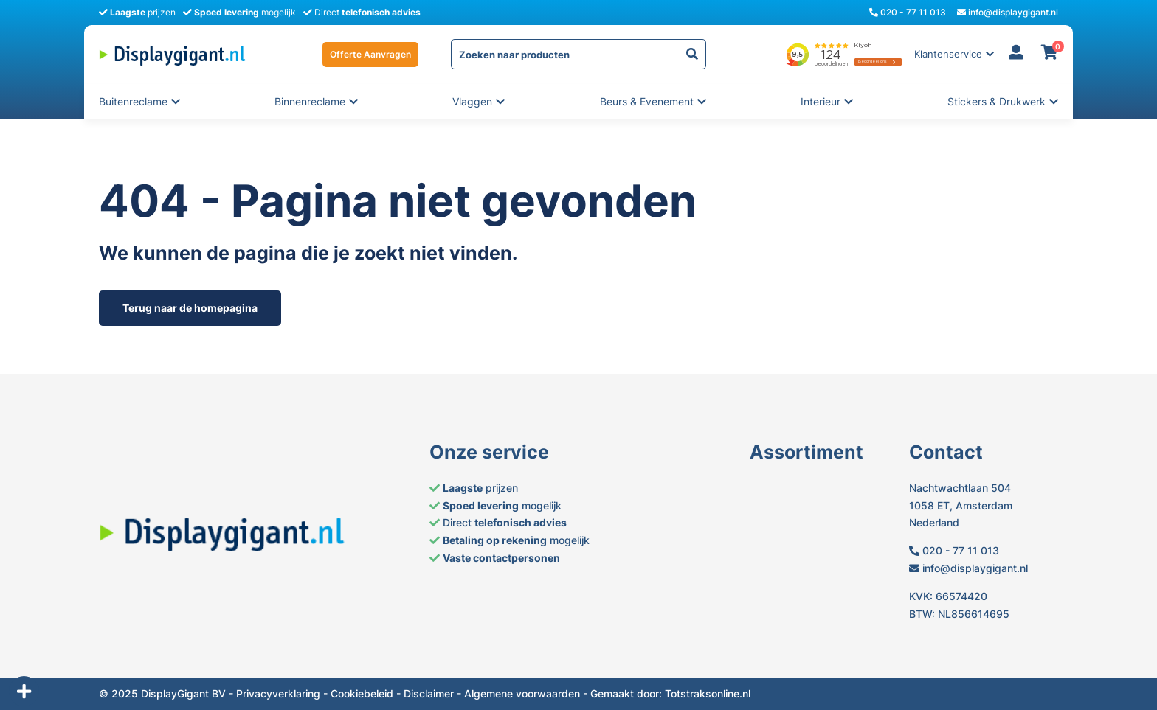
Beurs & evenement (647, 101)
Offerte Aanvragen (370, 54)
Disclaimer (429, 693)
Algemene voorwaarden (522, 693)
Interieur (822, 101)
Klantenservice (948, 54)
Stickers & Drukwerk (996, 101)
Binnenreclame (309, 101)
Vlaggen (473, 101)
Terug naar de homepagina (190, 308)
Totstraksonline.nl (707, 693)
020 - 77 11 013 (907, 12)
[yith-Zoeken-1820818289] (692, 54)
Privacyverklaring (278, 693)
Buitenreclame (133, 101)
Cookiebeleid (362, 693)
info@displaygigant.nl (1007, 12)
